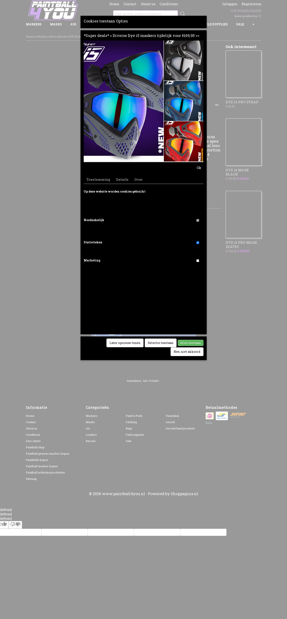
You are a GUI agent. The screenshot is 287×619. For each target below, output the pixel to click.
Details (122, 179)
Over (138, 179)
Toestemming (98, 179)
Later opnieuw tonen (125, 343)
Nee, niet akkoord (187, 352)
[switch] (197, 220)
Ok (199, 167)
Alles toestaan (190, 343)
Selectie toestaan (160, 343)
